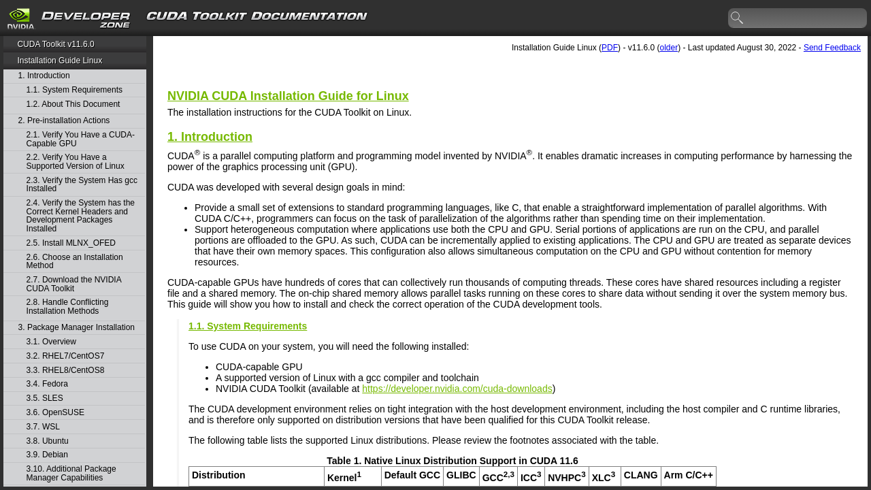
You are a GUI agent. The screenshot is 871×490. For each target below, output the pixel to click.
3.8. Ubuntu (48, 441)
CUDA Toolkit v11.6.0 (55, 44)
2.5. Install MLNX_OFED (71, 243)
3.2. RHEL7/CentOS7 (66, 356)
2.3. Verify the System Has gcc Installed (82, 184)
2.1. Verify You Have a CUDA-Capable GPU (81, 139)
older (668, 47)
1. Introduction (44, 75)
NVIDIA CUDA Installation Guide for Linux (288, 96)
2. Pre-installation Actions (64, 120)
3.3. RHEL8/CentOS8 (66, 370)
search (737, 18)
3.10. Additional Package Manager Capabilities (71, 473)
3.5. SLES (45, 398)
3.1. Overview (51, 342)
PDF (610, 47)
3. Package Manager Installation (76, 327)
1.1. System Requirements (74, 90)
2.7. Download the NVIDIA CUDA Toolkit (74, 284)
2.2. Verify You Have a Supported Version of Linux (76, 161)
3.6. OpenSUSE (55, 412)
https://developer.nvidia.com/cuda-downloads (457, 388)
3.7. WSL (43, 427)
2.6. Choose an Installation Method (75, 261)
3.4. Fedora (47, 384)
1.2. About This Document (73, 104)
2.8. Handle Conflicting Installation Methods (68, 306)
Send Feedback (832, 47)
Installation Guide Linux (59, 60)
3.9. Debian (47, 455)
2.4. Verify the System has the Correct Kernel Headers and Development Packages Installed (81, 216)
